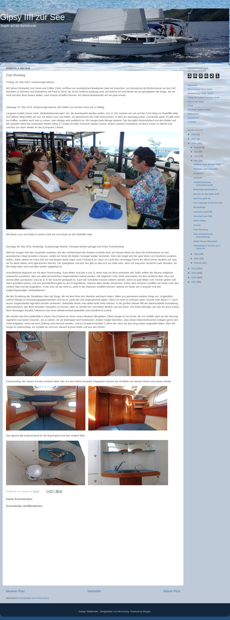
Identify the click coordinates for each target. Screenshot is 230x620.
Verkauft (197, 177)
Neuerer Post (15, 591)
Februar (198, 263)
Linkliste (192, 122)
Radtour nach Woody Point (207, 164)
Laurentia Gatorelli (202, 212)
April (196, 254)
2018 (194, 134)
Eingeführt (198, 173)
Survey (197, 225)
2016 (194, 143)
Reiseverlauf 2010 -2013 (200, 93)
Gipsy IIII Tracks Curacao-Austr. (204, 97)
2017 (194, 139)
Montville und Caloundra (205, 169)
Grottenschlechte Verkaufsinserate (203, 183)
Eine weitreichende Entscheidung (203, 235)
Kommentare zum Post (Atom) (33, 598)
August (198, 147)
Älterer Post (171, 591)
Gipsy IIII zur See (32, 17)
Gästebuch (193, 118)
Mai (196, 160)
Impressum (193, 113)
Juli (196, 151)
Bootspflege (199, 207)
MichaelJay (123, 611)
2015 (194, 268)
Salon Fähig (199, 220)
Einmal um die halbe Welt (206, 194)
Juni (196, 156)
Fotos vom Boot (196, 101)
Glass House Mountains (205, 241)
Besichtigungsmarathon (205, 189)
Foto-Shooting (200, 229)
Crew (190, 105)
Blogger (147, 611)
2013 (194, 277)
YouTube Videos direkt (199, 109)
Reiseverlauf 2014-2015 (200, 89)
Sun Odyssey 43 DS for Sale (208, 203)
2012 (194, 282)
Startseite (94, 591)
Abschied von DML (203, 216)
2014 (194, 273)
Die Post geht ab (201, 198)
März (197, 258)
